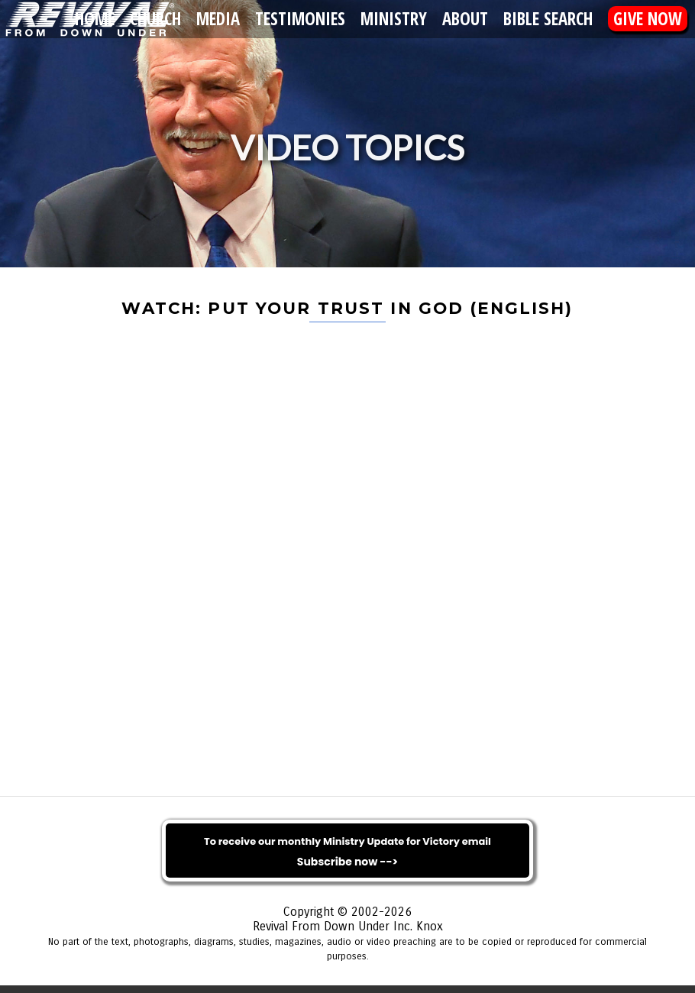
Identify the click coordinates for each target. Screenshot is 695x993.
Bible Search (548, 19)
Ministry (393, 19)
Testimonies (300, 19)
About (465, 19)
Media (218, 19)
